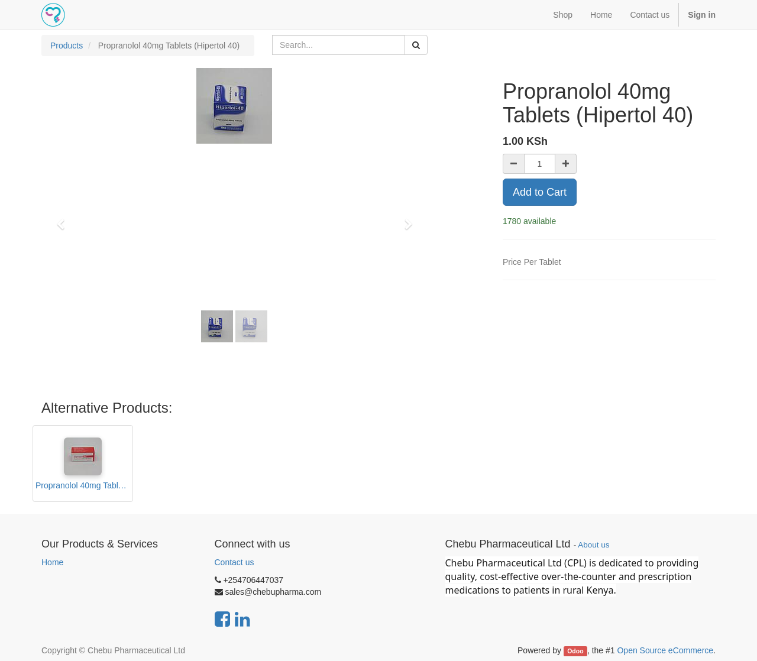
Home (52, 562)
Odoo (575, 650)
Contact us (234, 562)
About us (593, 544)
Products (66, 45)
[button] (64, 219)
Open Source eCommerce (665, 650)
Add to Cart (540, 192)
